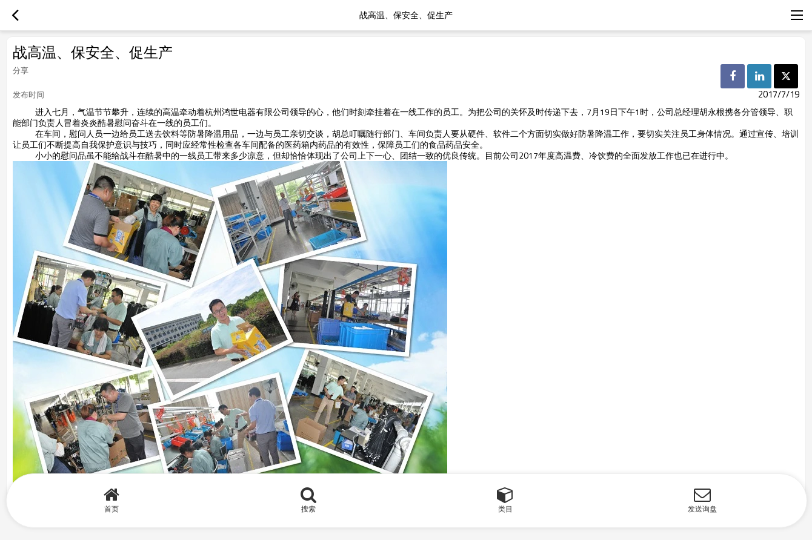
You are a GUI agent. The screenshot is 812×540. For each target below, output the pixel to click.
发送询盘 (702, 509)
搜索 (308, 509)
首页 (111, 509)
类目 (505, 509)
